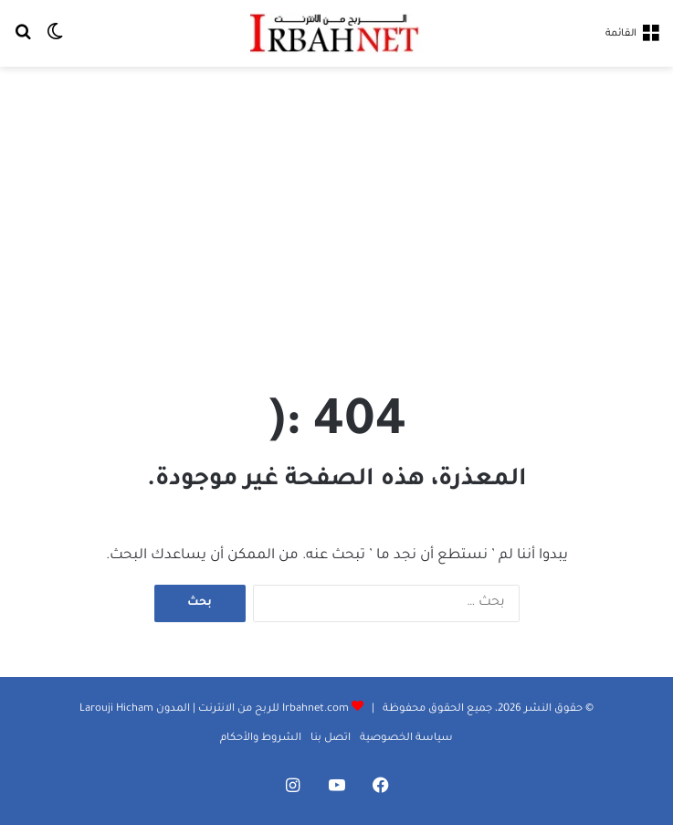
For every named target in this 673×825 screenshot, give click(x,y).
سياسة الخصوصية (406, 739)
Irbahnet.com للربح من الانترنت (272, 709)
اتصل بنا (330, 739)
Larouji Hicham (116, 709)
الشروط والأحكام (260, 739)
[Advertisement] (336, 213)
